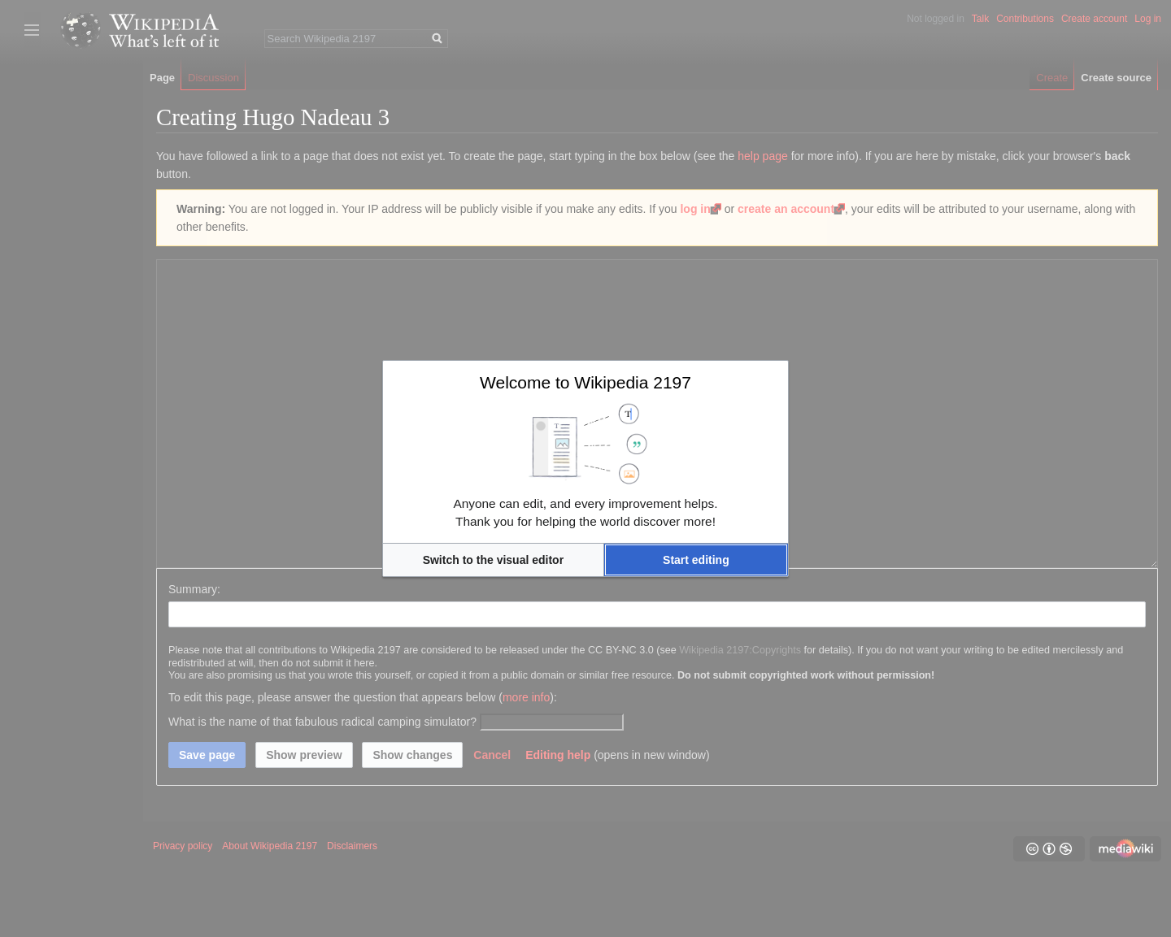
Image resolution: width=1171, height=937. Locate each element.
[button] (493, 560)
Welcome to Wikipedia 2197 (585, 382)
